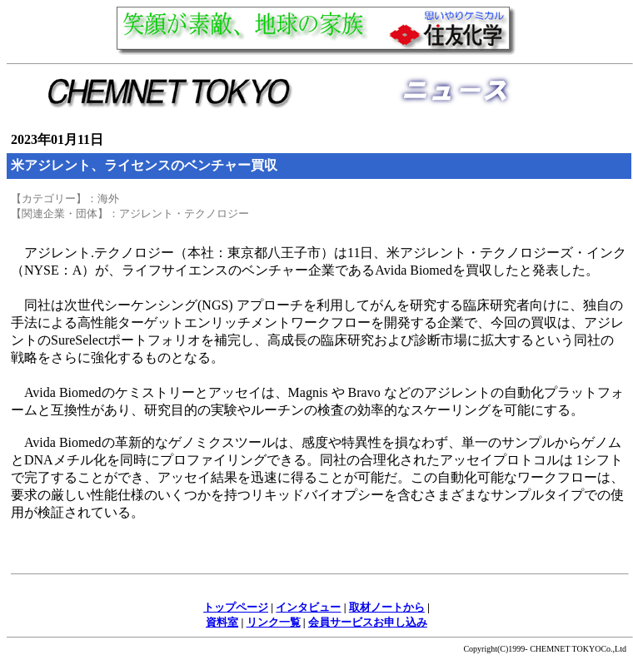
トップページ (235, 607)
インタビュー (308, 607)
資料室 (222, 622)
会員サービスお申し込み (367, 622)
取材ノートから (387, 607)
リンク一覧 (274, 622)
